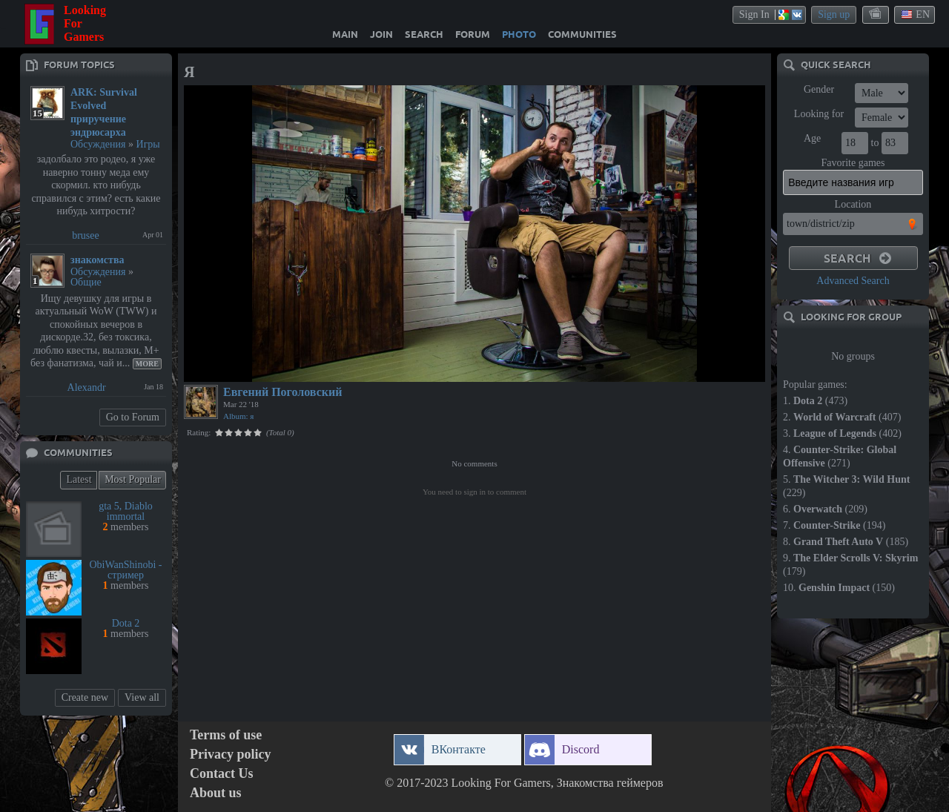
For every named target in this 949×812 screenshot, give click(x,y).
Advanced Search (852, 280)
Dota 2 (126, 623)
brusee (85, 235)
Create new (85, 697)
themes (876, 14)
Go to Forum (132, 417)
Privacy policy (230, 754)
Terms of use (226, 735)
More (147, 364)
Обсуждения (98, 144)
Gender (819, 89)
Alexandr (86, 387)
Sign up (834, 14)
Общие (86, 282)
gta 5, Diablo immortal (126, 511)
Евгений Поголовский (282, 392)
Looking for (819, 113)
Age (812, 138)
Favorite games (853, 162)
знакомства (97, 259)
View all (142, 697)
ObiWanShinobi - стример (125, 570)
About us (216, 793)
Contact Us (222, 774)
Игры (148, 144)
